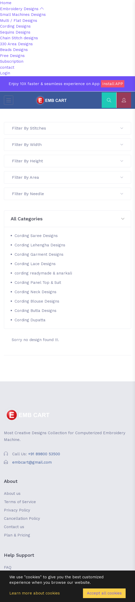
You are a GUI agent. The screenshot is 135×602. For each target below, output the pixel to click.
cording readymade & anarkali (43, 273)
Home (5, 3)
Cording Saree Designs (36, 235)
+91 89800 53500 (44, 454)
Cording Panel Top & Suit (38, 282)
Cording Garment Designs (39, 254)
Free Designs (12, 55)
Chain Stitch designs (19, 38)
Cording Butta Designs (35, 310)
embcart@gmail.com (32, 462)
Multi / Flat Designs (18, 20)
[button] (67, 219)
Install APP (112, 83)
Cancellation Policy (22, 518)
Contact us (14, 526)
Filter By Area (67, 177)
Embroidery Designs (22, 9)
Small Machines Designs (23, 14)
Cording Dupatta (30, 320)
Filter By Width (67, 144)
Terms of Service (20, 501)
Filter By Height (67, 160)
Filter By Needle (67, 193)
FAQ (7, 567)
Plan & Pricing (17, 535)
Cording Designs (15, 26)
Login (5, 73)
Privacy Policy (17, 510)
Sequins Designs (15, 32)
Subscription (11, 61)
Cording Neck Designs (35, 292)
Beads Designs (14, 49)
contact (7, 67)
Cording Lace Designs (35, 263)
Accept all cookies (104, 593)
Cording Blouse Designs (37, 301)
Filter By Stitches (67, 128)
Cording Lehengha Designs (40, 245)
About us (12, 493)
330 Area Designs (16, 44)
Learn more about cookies (34, 593)
